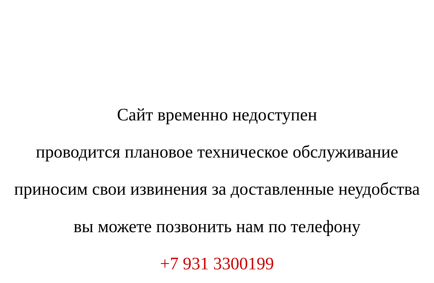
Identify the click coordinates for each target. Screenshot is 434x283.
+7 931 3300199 (217, 263)
